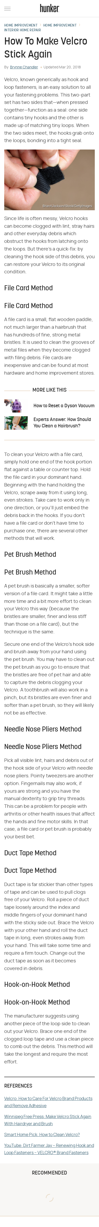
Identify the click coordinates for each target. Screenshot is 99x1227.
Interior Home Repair (22, 30)
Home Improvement (20, 26)
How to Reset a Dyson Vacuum (64, 406)
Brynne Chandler (24, 67)
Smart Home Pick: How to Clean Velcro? (42, 1135)
